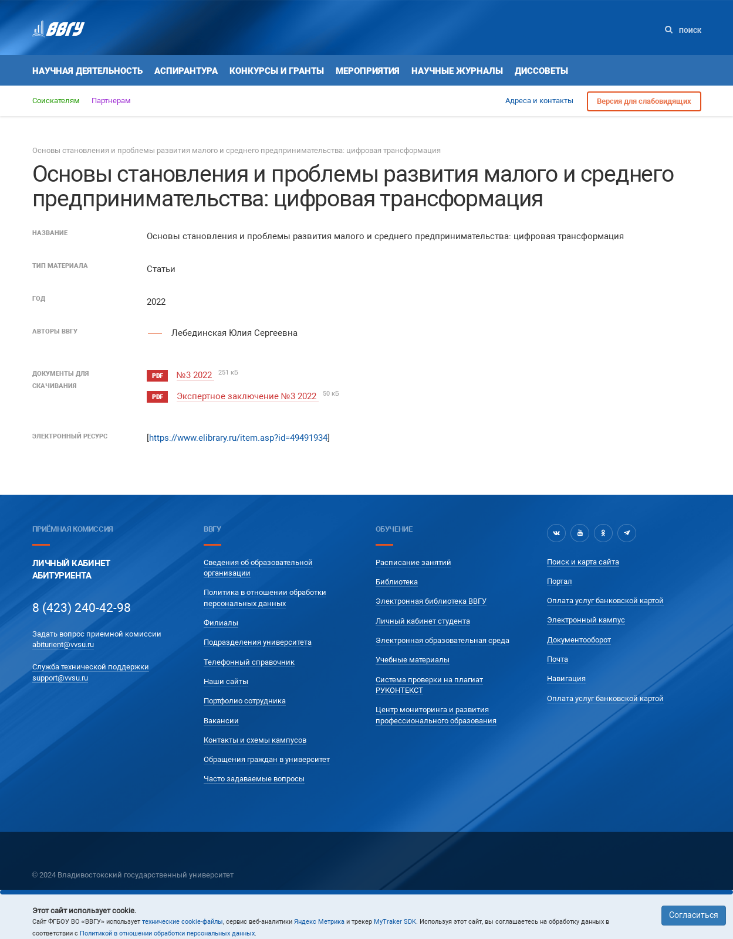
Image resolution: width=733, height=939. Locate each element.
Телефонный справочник (249, 661)
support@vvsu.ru (60, 677)
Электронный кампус (586, 619)
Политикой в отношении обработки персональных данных (167, 933)
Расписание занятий (413, 562)
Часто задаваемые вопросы (254, 778)
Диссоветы (541, 71)
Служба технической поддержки (90, 666)
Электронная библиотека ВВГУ (431, 601)
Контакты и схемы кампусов (255, 739)
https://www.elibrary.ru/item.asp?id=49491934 (238, 438)
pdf (157, 376)
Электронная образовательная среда (442, 640)
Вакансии (221, 720)
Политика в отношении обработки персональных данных (265, 597)
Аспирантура (186, 71)
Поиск (683, 30)
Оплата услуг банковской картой (605, 600)
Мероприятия (368, 71)
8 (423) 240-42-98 (81, 608)
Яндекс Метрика (319, 922)
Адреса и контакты (539, 100)
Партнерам (111, 100)
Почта (557, 659)
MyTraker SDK (395, 922)
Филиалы (221, 622)
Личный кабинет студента (423, 620)
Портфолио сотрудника (245, 700)
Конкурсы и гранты (276, 71)
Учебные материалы (413, 659)
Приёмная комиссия (72, 529)
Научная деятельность (87, 71)
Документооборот (579, 639)
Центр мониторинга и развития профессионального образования (436, 714)
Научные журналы (457, 71)
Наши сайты (226, 681)
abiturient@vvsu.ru (63, 644)
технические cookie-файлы (182, 922)
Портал (559, 581)
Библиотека (397, 581)
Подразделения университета (258, 642)
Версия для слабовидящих (644, 101)
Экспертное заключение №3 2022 (248, 396)
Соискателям (56, 100)
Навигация (566, 678)
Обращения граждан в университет (267, 759)
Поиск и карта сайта (583, 561)
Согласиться (693, 915)
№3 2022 (195, 375)
